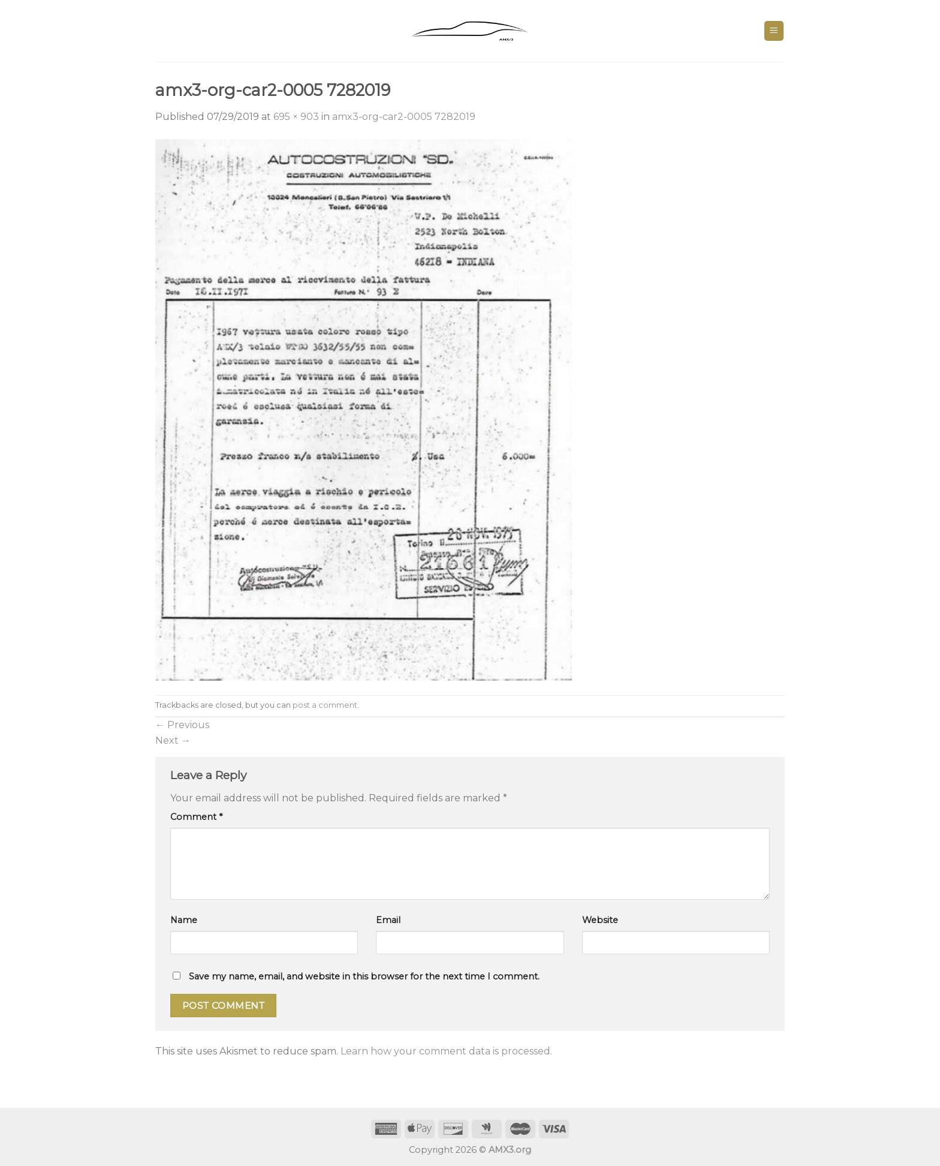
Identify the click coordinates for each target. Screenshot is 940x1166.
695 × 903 (296, 116)
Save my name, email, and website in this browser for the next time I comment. (364, 976)
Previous (182, 725)
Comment (196, 817)
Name (183, 920)
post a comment (325, 705)
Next (173, 740)
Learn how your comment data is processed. (446, 1051)
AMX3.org (510, 1149)
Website (600, 920)
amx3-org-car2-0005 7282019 (403, 116)
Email (388, 920)
